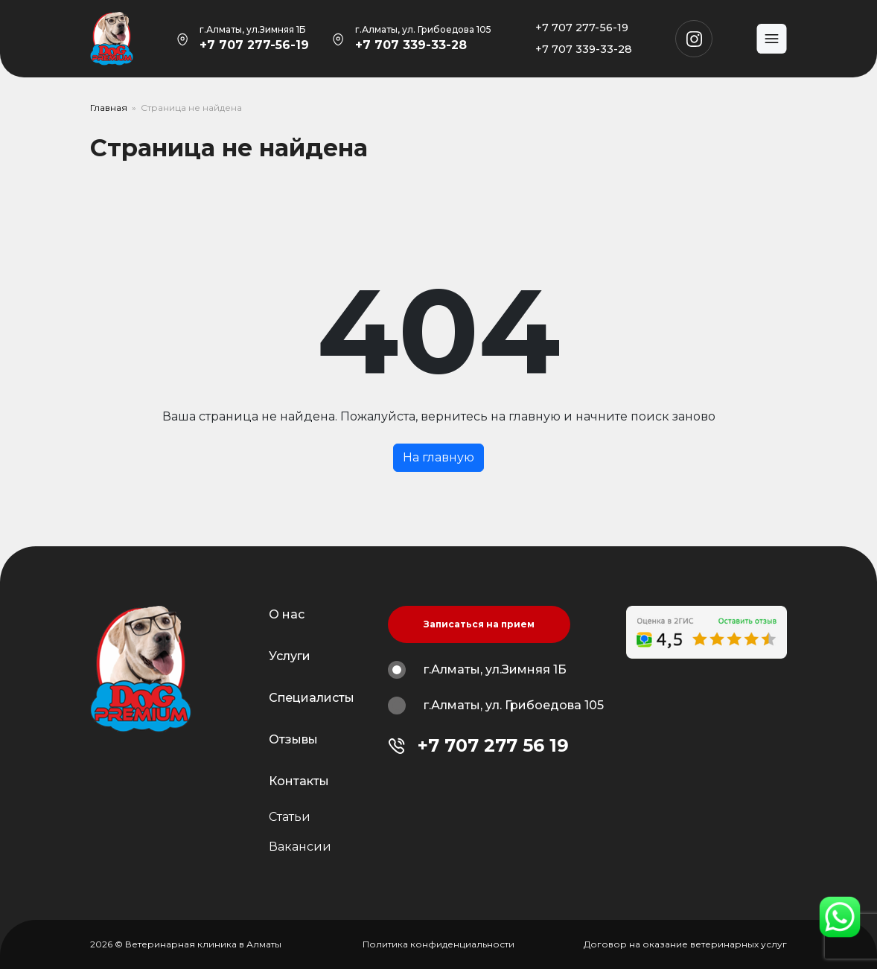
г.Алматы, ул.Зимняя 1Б (477, 670)
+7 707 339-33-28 (411, 45)
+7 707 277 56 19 (493, 745)
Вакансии (300, 847)
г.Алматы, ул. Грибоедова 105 (496, 705)
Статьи (289, 817)
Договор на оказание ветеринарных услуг (685, 944)
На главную (438, 457)
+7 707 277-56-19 (254, 45)
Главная (108, 107)
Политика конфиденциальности (438, 944)
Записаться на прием (479, 624)
